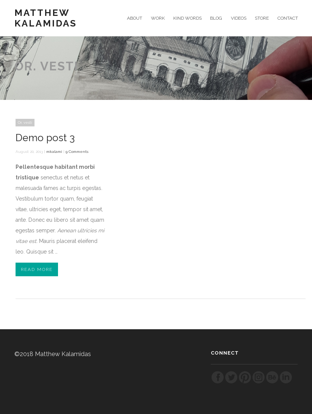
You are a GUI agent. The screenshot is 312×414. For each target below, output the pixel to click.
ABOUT (134, 18)
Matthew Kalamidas (45, 18)
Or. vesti (25, 122)
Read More (37, 269)
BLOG (216, 18)
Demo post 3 (45, 137)
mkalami (54, 151)
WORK (158, 18)
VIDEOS (238, 18)
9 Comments (77, 151)
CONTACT (288, 18)
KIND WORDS (187, 18)
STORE (262, 18)
